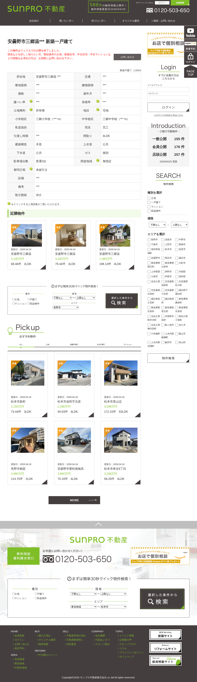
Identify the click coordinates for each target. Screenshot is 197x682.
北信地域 (19, 659)
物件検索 (43, 644)
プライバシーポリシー (131, 652)
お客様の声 (125, 639)
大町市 (180, 263)
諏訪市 (180, 258)
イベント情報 (126, 635)
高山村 (180, 342)
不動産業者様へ (75, 639)
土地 (15, 299)
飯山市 (180, 333)
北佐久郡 (154, 281)
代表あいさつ (102, 639)
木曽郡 (180, 271)
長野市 (153, 239)
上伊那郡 (154, 271)
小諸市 (153, 276)
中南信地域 (21, 667)
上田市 (166, 244)
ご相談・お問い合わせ (163, 20)
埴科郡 (180, 276)
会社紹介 (34, 20)
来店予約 (19, 648)
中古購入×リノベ (48, 654)
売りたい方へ (98, 20)
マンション (19, 303)
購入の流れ (45, 635)
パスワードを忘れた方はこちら (168, 115)
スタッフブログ (127, 644)
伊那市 (166, 276)
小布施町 (154, 333)
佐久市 (180, 325)
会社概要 (100, 635)
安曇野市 (154, 258)
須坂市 (166, 239)
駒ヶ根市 (167, 325)
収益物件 (33, 303)
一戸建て (154, 202)
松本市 (166, 249)
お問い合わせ (127, 57)
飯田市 (166, 342)
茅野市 (166, 271)
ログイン (162, 3)
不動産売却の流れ (76, 635)
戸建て (32, 299)
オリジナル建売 (130, 20)
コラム (123, 648)
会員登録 (19, 635)
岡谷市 (166, 258)
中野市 (180, 239)
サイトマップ (126, 656)
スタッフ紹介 (102, 644)
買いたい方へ (66, 20)
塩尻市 (180, 249)
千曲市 (153, 244)
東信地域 (19, 663)
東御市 (180, 244)
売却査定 (71, 644)
